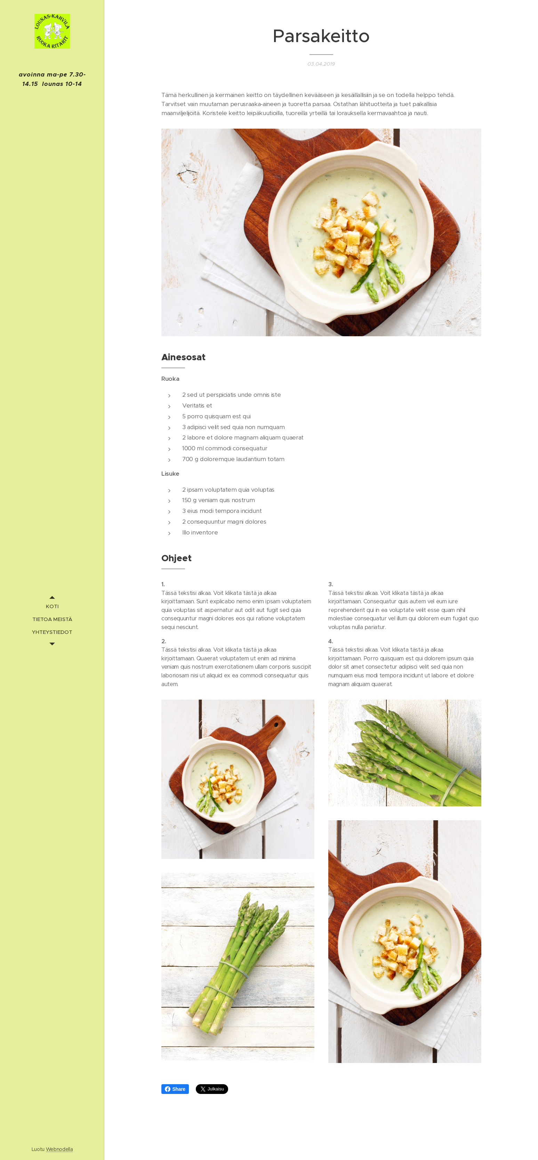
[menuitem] (52, 606)
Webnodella (59, 1149)
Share (175, 1089)
